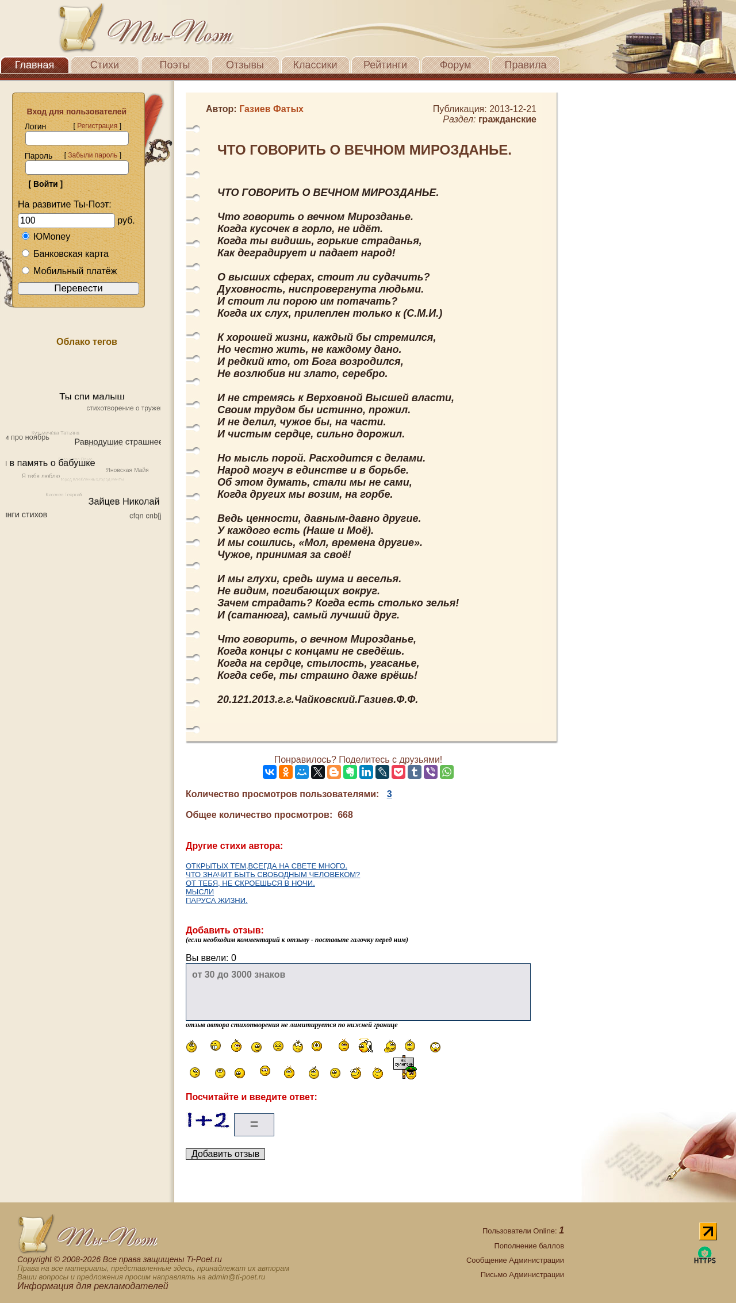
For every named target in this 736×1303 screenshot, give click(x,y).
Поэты (175, 65)
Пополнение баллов (529, 1245)
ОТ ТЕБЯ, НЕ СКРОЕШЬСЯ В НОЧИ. (250, 883)
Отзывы (245, 65)
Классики (315, 65)
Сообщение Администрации (515, 1260)
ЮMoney (45, 236)
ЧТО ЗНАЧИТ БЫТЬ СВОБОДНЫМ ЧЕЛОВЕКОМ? (273, 874)
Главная (35, 65)
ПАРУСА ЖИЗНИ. (217, 900)
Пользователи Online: (523, 1231)
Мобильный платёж (69, 271)
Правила (525, 65)
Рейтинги (385, 65)
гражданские (507, 119)
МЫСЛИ (200, 891)
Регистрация (97, 126)
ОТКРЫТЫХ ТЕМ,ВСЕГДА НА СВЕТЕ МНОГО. (266, 866)
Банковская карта (65, 254)
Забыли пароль (92, 155)
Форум (455, 65)
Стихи (104, 65)
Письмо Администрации (522, 1274)
